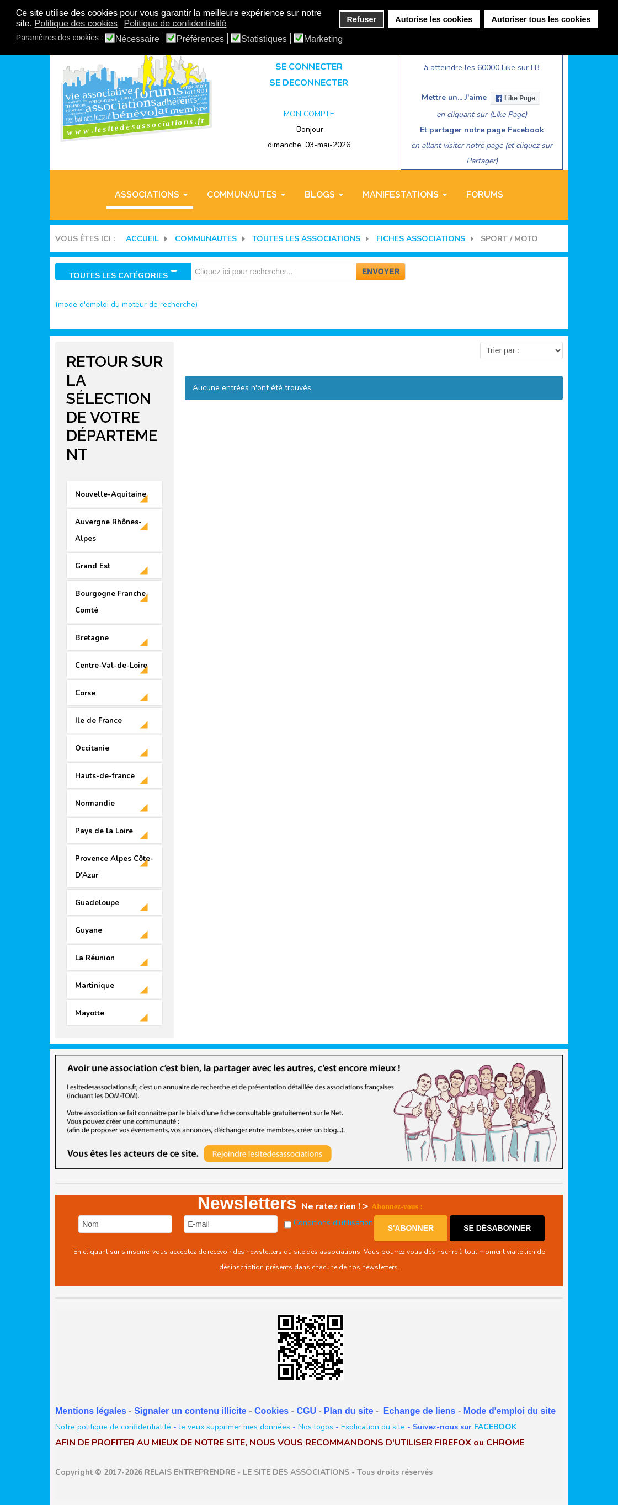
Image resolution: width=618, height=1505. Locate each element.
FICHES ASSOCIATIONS (420, 238)
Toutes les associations (306, 238)
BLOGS (320, 194)
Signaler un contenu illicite (190, 1411)
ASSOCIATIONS (147, 194)
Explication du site (373, 1427)
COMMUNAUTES (242, 194)
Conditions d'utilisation (333, 1222)
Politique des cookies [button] (76, 23)
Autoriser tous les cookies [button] (541, 19)
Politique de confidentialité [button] (175, 23)
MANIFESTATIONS (401, 194)
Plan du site (349, 1411)
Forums (484, 194)
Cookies (271, 1411)
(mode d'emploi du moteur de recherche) (126, 304)
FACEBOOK (495, 1427)
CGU (306, 1411)
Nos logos (315, 1427)
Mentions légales (90, 1411)
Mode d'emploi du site (510, 1411)
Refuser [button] (362, 19)
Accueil (142, 238)
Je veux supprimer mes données (234, 1427)
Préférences (200, 39)
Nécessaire (137, 39)
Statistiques (264, 39)
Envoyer (380, 271)
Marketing (323, 39)
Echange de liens (419, 1411)
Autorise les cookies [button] (433, 19)
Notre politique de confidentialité (113, 1427)
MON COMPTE (309, 114)
